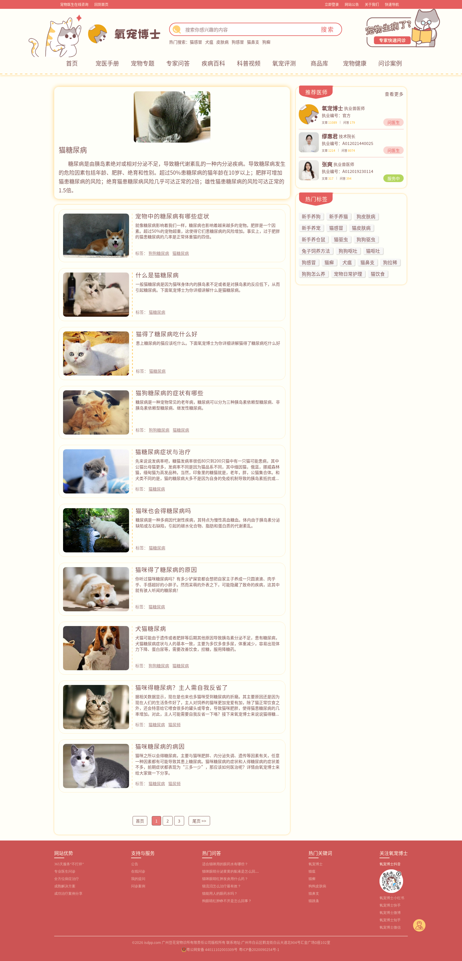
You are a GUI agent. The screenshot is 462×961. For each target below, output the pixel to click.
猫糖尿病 (180, 253)
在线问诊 (138, 871)
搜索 (327, 29)
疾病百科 (213, 63)
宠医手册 (107, 63)
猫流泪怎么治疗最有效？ (221, 886)
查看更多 (394, 94)
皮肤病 (222, 42)
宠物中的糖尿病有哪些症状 (172, 216)
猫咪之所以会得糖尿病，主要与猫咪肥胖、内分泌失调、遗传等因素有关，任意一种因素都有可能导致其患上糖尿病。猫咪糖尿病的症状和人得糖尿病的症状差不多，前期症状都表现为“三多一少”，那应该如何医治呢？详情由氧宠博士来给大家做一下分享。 (207, 764)
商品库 (319, 63)
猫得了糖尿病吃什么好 (167, 334)
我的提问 (138, 879)
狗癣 (266, 42)
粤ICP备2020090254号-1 (259, 949)
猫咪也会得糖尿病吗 (163, 510)
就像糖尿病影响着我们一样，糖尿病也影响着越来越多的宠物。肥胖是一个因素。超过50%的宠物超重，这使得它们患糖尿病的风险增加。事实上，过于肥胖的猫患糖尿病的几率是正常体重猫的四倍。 (207, 231)
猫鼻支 (253, 42)
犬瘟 (209, 42)
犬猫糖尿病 (150, 628)
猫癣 (312, 879)
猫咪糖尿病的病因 (160, 746)
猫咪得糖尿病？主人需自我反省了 (181, 687)
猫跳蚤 (313, 901)
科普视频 (248, 63)
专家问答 (178, 63)
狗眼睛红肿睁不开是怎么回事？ (227, 901)
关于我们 (372, 4)
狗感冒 (238, 42)
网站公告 (352, 4)
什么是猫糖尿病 (157, 275)
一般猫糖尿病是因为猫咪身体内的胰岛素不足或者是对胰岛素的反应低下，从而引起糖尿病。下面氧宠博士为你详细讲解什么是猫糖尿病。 (208, 287)
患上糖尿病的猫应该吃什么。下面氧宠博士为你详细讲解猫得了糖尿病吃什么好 (208, 343)
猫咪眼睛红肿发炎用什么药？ (225, 879)
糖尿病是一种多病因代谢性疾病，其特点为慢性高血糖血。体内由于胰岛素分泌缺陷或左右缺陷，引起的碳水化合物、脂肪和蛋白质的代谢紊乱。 (208, 523)
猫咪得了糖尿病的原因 (166, 569)
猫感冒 (196, 42)
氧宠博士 (315, 864)
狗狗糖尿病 (158, 253)
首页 (72, 63)
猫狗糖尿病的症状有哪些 (170, 393)
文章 (329, 122)
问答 (349, 122)
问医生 (393, 122)
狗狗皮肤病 (317, 886)
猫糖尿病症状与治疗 (163, 452)
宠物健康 (355, 63)
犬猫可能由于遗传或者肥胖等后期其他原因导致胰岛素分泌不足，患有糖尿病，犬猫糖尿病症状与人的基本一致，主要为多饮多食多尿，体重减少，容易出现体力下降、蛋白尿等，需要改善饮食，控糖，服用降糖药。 (207, 643)
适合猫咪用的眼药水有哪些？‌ (225, 864)
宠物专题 (142, 63)
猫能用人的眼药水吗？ (219, 893)
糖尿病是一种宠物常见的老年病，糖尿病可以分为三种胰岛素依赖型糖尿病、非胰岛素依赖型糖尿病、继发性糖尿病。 (208, 405)
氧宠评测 (284, 63)
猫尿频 (174, 724)
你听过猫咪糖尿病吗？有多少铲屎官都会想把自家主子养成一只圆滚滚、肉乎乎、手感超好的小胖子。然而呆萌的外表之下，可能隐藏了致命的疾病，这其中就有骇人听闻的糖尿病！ (207, 584)
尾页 (199, 821)
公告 (134, 864)
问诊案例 (390, 63)
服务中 (393, 178)
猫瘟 (312, 871)
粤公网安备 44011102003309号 (212, 949)
